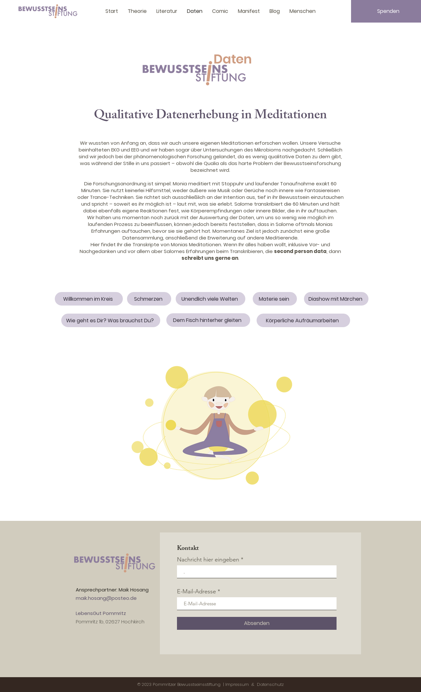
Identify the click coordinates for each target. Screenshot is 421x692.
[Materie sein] (275, 299)
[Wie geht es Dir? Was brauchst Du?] (110, 320)
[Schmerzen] (149, 299)
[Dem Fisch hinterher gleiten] (208, 320)
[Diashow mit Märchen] (336, 299)
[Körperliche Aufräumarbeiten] (303, 320)
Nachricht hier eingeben (208, 559)
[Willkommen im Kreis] (89, 299)
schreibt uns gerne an (209, 258)
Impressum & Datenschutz (254, 684)
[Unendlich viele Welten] (210, 299)
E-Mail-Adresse (196, 591)
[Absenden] (257, 623)
